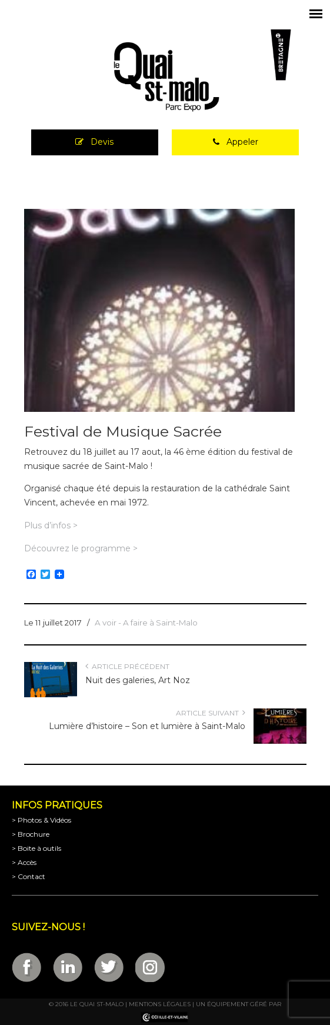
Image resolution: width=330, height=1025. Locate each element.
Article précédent (127, 666)
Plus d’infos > (51, 525)
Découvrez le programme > (81, 548)
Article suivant (210, 712)
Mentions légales (160, 1004)
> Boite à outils (36, 848)
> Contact (28, 876)
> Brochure (30, 834)
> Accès (24, 862)
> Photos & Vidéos (41, 820)
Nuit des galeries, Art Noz (137, 680)
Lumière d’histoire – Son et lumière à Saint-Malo (147, 726)
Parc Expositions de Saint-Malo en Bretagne (165, 77)
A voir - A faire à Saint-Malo (146, 622)
